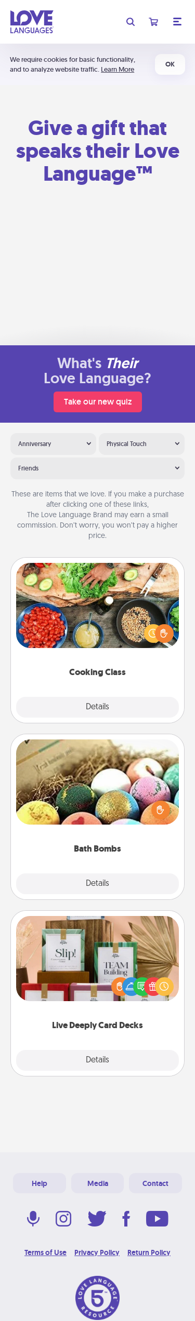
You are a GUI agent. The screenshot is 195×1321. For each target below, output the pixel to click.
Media (97, 1183)
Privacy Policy (97, 1252)
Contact (155, 1183)
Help (39, 1183)
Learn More (117, 69)
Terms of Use (45, 1252)
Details (97, 707)
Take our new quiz (98, 401)
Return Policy (149, 1252)
